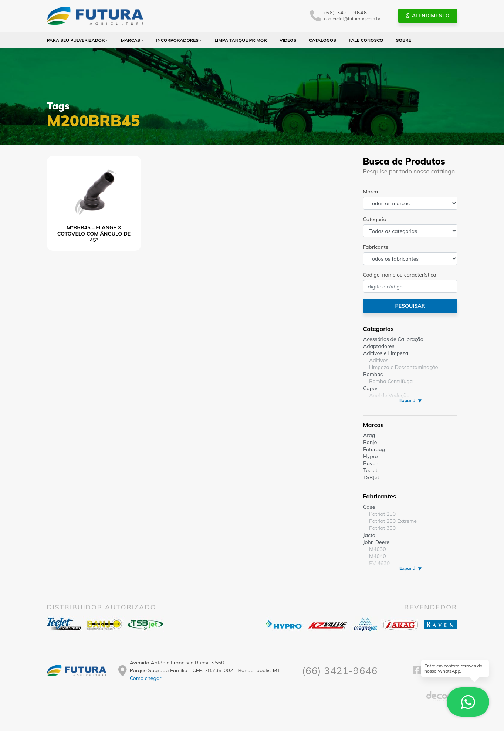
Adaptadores (379, 346)
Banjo (370, 442)
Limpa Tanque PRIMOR (240, 40)
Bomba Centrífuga (391, 381)
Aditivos (378, 360)
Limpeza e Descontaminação (403, 367)
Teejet (370, 470)
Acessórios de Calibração (393, 339)
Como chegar (146, 678)
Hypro (370, 456)
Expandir (408, 400)
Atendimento (428, 15)
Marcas (131, 40)
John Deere (376, 542)
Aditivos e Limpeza (385, 353)
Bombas (373, 374)
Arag (369, 435)
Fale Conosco (366, 40)
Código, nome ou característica (399, 274)
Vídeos (288, 40)
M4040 (377, 556)
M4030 (377, 549)
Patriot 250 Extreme (393, 521)
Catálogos (322, 40)
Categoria (374, 219)
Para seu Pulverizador (76, 40)
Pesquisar (410, 305)
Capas (371, 388)
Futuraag (374, 449)
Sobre (403, 40)
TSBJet (371, 477)
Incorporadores (177, 40)
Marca (370, 191)
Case (369, 507)
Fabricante (376, 247)
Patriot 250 (382, 514)
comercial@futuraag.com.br (352, 18)
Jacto (369, 535)
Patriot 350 (382, 528)
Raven (370, 463)
